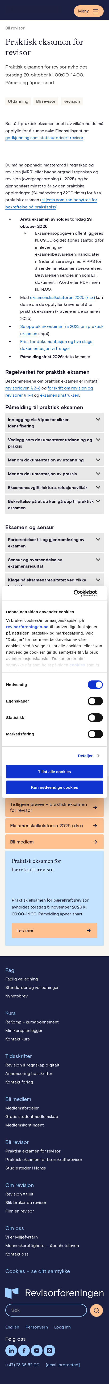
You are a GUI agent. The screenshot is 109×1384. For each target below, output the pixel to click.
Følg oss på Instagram (49, 1350)
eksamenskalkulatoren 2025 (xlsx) (62, 297)
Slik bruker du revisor (26, 1202)
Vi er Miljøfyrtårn (21, 1237)
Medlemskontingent (24, 1125)
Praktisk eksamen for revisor (33, 1151)
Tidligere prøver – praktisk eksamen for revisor (48, 807)
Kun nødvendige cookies (54, 787)
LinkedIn (11, 1350)
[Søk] (96, 1310)
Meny (88, 11)
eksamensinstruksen (59, 395)
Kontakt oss (16, 1254)
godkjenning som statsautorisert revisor (44, 137)
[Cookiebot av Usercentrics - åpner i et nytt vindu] (79, 593)
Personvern (37, 1327)
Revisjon (72, 101)
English (12, 1327)
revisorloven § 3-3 (22, 388)
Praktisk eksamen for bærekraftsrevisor (43, 1159)
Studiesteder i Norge (25, 1168)
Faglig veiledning (21, 979)
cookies (77, 665)
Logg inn (62, 1327)
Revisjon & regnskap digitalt (32, 1065)
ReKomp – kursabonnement (32, 1022)
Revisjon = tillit (19, 1194)
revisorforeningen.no (27, 626)
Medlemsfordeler (22, 1108)
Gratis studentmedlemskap (31, 1116)
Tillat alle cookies (54, 771)
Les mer (24, 930)
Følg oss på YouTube (37, 1350)
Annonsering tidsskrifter (28, 1073)
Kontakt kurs (17, 1039)
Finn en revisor (19, 1211)
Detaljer (85, 755)
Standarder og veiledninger (32, 987)
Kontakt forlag (19, 1082)
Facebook (24, 1350)
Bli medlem (22, 842)
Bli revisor (15, 28)
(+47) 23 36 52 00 (22, 1364)
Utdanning (18, 101)
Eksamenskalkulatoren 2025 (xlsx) (46, 826)
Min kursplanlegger (24, 1030)
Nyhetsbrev (16, 996)
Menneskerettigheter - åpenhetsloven (42, 1245)
